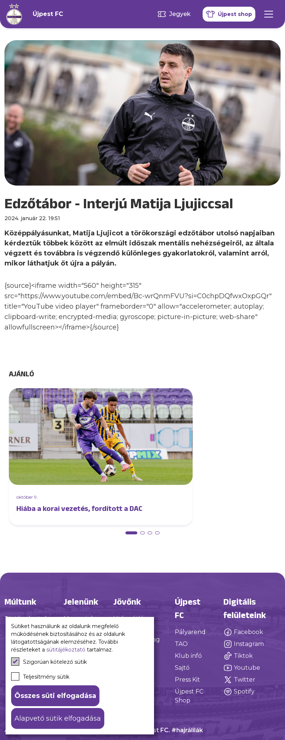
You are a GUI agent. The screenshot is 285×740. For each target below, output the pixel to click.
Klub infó (188, 655)
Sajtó (182, 667)
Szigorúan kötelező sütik (49, 661)
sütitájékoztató (65, 649)
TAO (181, 643)
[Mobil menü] (268, 14)
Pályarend (190, 632)
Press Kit (187, 679)
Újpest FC (48, 13)
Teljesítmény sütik (40, 676)
